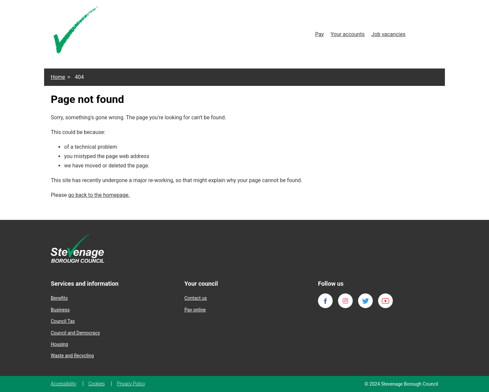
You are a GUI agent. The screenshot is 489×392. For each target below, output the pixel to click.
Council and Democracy (75, 333)
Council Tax (63, 321)
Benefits (59, 298)
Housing (59, 344)
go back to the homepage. (99, 195)
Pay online (195, 309)
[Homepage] (77, 31)
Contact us (195, 298)
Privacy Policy (131, 383)
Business (60, 309)
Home (58, 77)
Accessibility (63, 383)
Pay (319, 34)
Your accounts (348, 34)
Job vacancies (388, 34)
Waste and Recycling (72, 355)
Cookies (97, 383)
